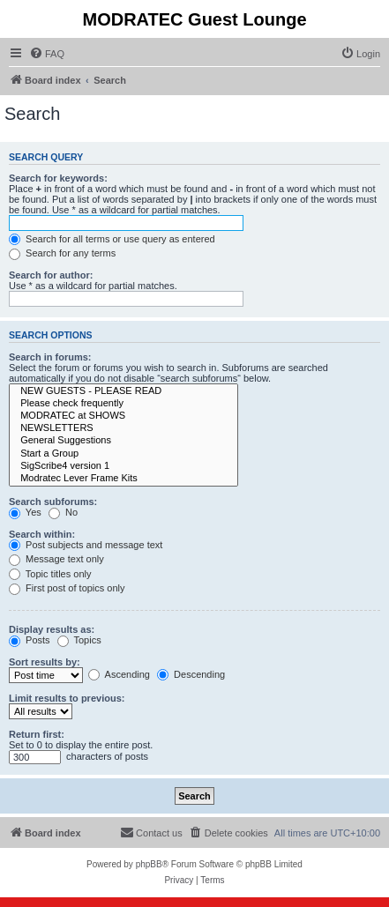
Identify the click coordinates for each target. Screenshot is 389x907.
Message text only (56, 559)
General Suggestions (123, 441)
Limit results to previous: (66, 698)
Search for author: (51, 275)
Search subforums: (53, 501)
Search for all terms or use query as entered (112, 239)
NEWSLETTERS (123, 428)
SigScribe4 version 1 (123, 466)
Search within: (42, 534)
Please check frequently (123, 404)
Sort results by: (44, 662)
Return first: (36, 734)
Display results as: (51, 629)
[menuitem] (46, 53)
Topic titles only (50, 574)
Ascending (119, 674)
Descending (191, 674)
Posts (29, 640)
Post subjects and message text (85, 544)
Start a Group (123, 454)
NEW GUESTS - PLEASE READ (123, 391)
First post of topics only (67, 588)
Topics (79, 640)
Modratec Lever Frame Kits (123, 478)
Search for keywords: (58, 178)
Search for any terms (62, 253)
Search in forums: (50, 357)
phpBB (149, 864)
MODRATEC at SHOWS (123, 416)
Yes (25, 512)
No (63, 512)
